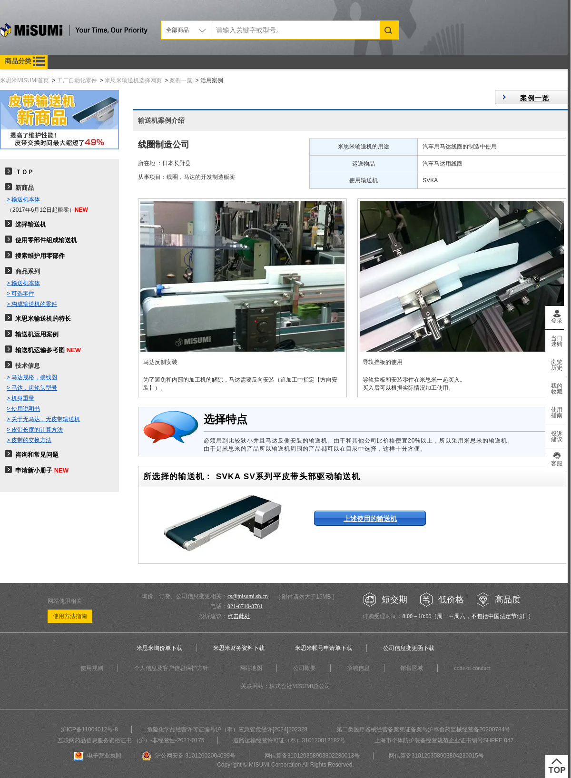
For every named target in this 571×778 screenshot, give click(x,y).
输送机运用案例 (37, 334)
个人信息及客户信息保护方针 (171, 668)
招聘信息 (358, 668)
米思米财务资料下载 (239, 648)
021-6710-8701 (245, 606)
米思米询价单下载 (159, 648)
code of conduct (472, 668)
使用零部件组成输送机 (46, 240)
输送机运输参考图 (40, 350)
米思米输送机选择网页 (133, 80)
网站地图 (250, 668)
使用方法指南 (70, 616)
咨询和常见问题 (37, 454)
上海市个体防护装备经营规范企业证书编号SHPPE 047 (443, 740)
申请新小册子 (33, 470)
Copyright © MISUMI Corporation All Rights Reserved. (285, 764)
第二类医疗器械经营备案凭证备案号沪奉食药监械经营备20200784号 (423, 729)
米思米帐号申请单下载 (323, 648)
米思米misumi (74, 31)
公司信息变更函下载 (408, 648)
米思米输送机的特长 (43, 318)
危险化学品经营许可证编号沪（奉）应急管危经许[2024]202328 (227, 729)
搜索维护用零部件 (40, 255)
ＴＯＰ (24, 172)
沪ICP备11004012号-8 (89, 729)
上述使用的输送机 (370, 518)
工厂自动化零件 (77, 80)
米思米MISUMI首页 (24, 80)
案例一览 (180, 80)
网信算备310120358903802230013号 (312, 755)
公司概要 (304, 668)
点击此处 (238, 616)
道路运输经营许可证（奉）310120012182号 (289, 740)
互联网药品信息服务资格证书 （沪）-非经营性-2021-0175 (131, 740)
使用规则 (91, 668)
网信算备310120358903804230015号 (436, 755)
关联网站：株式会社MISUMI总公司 (286, 686)
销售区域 (411, 668)
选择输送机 (30, 224)
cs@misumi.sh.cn (247, 596)
